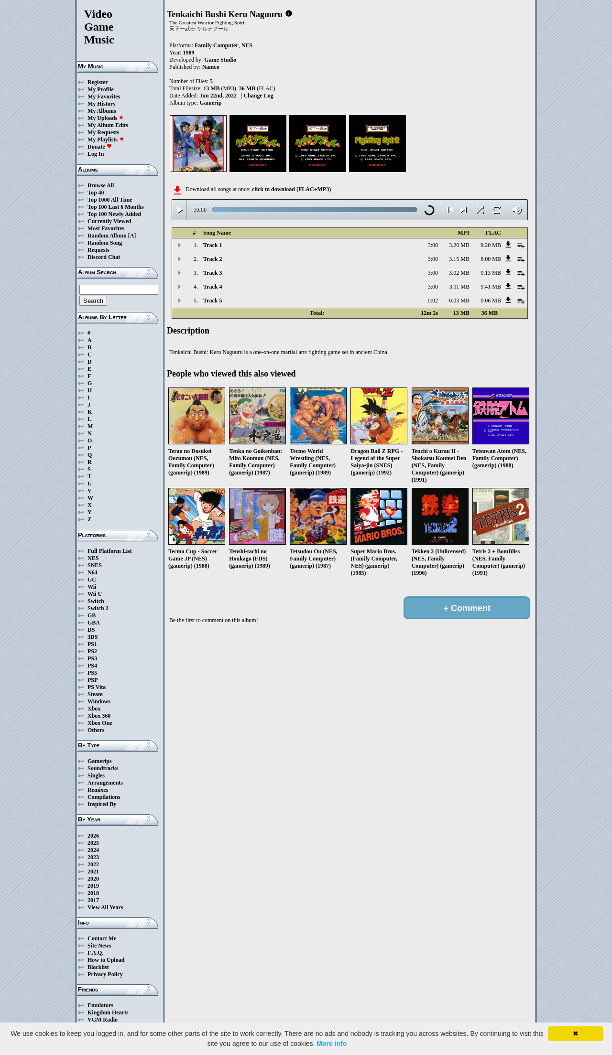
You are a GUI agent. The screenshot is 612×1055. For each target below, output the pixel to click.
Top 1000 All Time (109, 199)
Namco (210, 67)
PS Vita (96, 687)
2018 (93, 893)
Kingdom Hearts (108, 1012)
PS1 (92, 644)
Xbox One (99, 723)
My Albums (101, 111)
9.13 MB (491, 272)
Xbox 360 (98, 715)
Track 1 (212, 245)
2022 (93, 864)
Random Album (107, 235)
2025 (93, 843)
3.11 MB (459, 286)
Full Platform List (109, 551)
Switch (95, 601)
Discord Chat (103, 257)
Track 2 (212, 259)
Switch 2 (98, 608)
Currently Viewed (109, 221)
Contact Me (101, 938)
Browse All (100, 185)
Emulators (100, 1005)
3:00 (433, 245)
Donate (99, 146)
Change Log (258, 95)
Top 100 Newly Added (114, 214)
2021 (93, 871)
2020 (93, 878)
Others (95, 730)
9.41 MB (491, 286)
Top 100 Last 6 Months (115, 207)
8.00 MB (491, 259)
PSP (92, 680)
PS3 (92, 658)
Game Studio (220, 59)
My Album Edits (107, 125)
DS (91, 629)
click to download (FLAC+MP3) (291, 189)
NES (92, 558)
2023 (93, 857)
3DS (92, 637)
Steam (95, 694)
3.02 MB (459, 272)
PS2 (92, 651)
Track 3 (212, 272)
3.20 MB (459, 245)
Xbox (93, 708)
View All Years (105, 907)
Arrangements (105, 782)
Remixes (97, 789)
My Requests (103, 132)
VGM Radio (102, 1019)
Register (97, 82)
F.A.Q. (95, 952)
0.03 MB (459, 300)
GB (91, 615)
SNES (94, 565)
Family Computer (217, 45)
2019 (93, 886)
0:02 (433, 300)
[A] (132, 235)
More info (332, 1043)
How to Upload (105, 960)
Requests (98, 250)
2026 (93, 835)
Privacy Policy (105, 974)
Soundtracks (103, 768)
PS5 (92, 672)
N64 (92, 572)
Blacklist (98, 967)
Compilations (103, 797)
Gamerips (99, 761)
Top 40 (95, 192)
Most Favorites (105, 228)
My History (101, 103)
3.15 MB (459, 259)
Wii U (94, 594)
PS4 (92, 665)
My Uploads (105, 118)
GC (91, 579)
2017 (93, 900)
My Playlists (105, 139)
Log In (95, 154)
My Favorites (103, 96)
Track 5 (212, 300)
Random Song (104, 242)
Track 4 (212, 286)
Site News (99, 945)
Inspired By (101, 804)
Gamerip (210, 102)
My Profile (100, 89)
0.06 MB (491, 300)
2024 (93, 850)
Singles (96, 775)
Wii (91, 586)
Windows (98, 701)
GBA (93, 622)
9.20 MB (491, 245)
